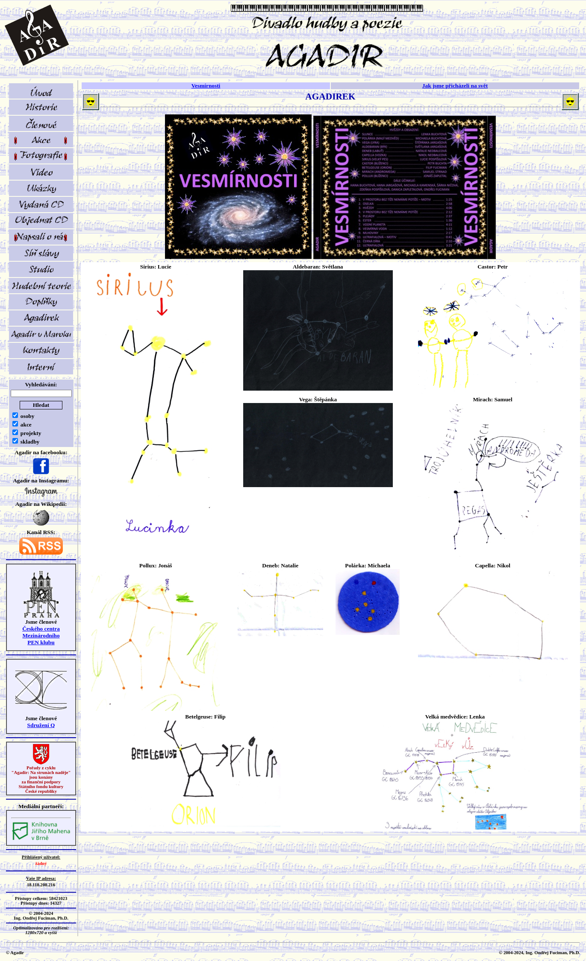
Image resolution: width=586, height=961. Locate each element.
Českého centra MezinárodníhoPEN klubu (41, 635)
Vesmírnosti (206, 85)
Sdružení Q (41, 725)
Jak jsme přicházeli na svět (455, 85)
